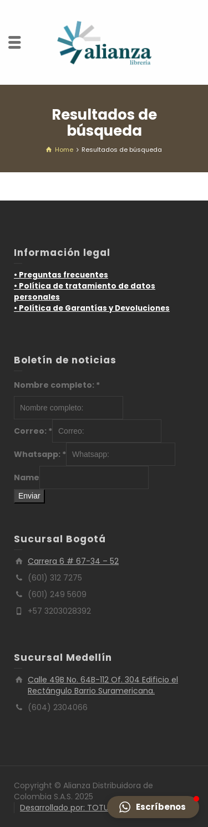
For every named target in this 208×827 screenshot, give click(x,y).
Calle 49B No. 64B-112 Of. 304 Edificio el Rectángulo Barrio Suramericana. (103, 685)
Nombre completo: (57, 385)
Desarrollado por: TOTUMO (71, 807)
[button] (153, 807)
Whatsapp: (40, 454)
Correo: (33, 430)
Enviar (29, 495)
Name (26, 477)
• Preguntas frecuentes (61, 275)
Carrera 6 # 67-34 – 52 (73, 561)
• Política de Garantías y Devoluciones (92, 308)
